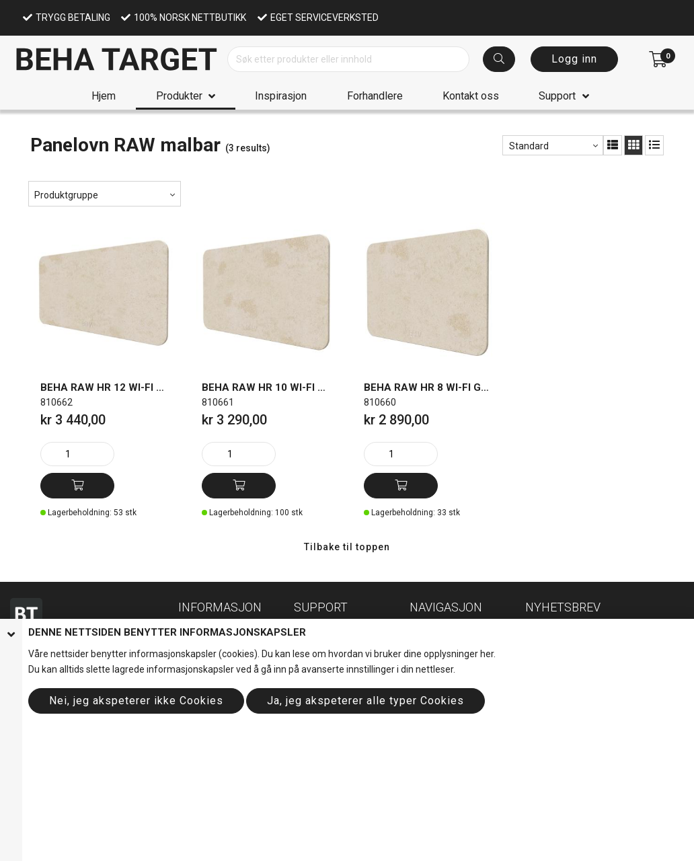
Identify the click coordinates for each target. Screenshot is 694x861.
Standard (529, 146)
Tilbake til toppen (347, 546)
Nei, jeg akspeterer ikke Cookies (136, 700)
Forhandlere (375, 95)
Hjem (103, 95)
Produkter (179, 95)
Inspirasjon (281, 95)
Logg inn (574, 58)
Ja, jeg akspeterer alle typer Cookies (365, 700)
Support (557, 95)
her (487, 653)
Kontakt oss (470, 95)
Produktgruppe (66, 195)
